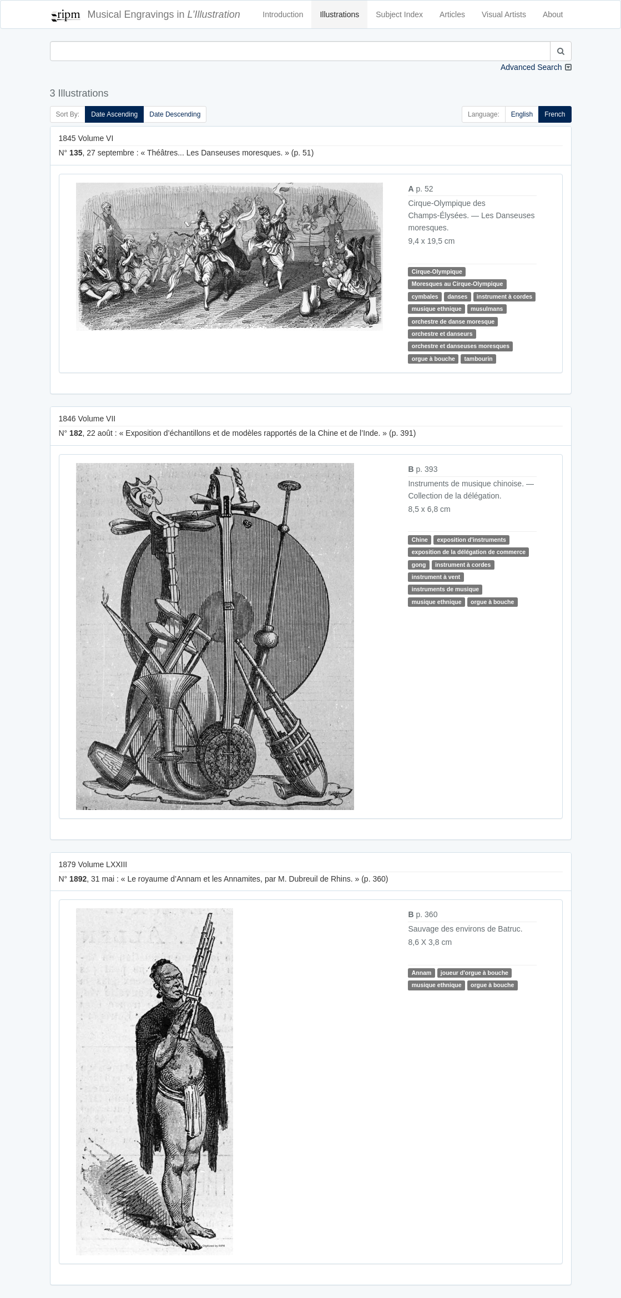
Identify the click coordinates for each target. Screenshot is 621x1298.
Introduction (282, 14)
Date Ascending (114, 114)
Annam (422, 972)
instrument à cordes (504, 296)
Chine (420, 539)
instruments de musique (445, 589)
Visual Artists (504, 14)
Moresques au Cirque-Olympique (457, 283)
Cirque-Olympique (437, 271)
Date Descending (174, 114)
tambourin (478, 358)
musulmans (487, 308)
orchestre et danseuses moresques (460, 346)
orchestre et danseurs (442, 333)
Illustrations (339, 14)
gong (419, 564)
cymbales (425, 296)
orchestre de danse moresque (453, 321)
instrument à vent (436, 576)
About (553, 14)
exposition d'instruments (471, 539)
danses (457, 296)
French (554, 114)
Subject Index (399, 14)
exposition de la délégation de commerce (469, 552)
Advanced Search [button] (531, 67)
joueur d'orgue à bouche (474, 972)
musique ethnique (437, 308)
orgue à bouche (433, 358)
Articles (452, 14)
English (522, 114)
